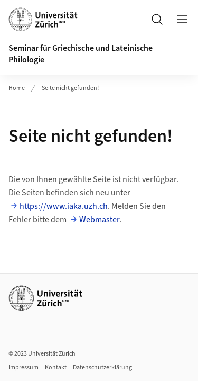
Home (16, 88)
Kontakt (56, 367)
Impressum (23, 367)
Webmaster (99, 219)
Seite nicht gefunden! (70, 88)
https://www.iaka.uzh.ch (64, 206)
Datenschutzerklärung (102, 367)
